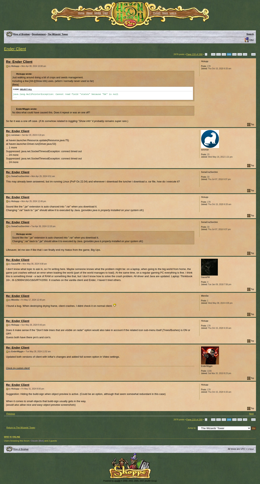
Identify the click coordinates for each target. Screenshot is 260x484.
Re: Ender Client (19, 62)
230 (213, 54)
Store (165, 13)
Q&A (105, 13)
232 (223, 54)
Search (250, 34)
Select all (26, 89)
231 (218, 54)
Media (97, 13)
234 (234, 54)
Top (252, 124)
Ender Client (15, 49)
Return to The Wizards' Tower (20, 427)
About (89, 13)
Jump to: (192, 428)
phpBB (117, 481)
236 (245, 54)
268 (253, 54)
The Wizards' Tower (58, 34)
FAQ (251, 40)
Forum (156, 13)
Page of (194, 54)
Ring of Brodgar (21, 34)
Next (251, 414)
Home (81, 13)
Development (39, 34)
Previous (10, 414)
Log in (173, 13)
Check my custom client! (18, 368)
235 (239, 54)
